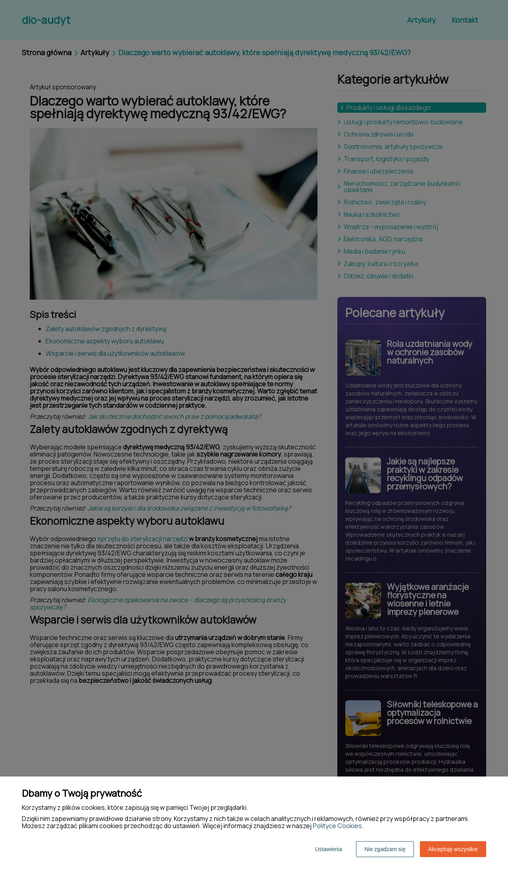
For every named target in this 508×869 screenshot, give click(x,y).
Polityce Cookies (337, 825)
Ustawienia (328, 849)
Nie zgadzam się (385, 849)
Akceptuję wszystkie (453, 849)
